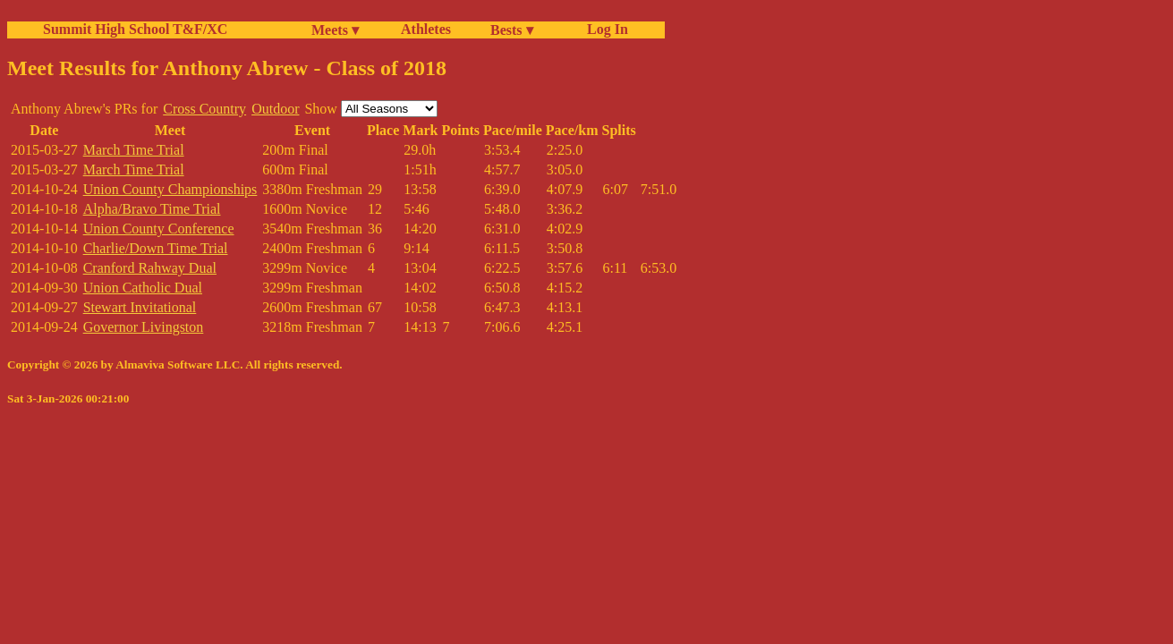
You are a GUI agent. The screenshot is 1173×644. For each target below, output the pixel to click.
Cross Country (204, 108)
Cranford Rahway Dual (150, 267)
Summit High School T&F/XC (135, 29)
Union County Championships (170, 189)
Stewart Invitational (140, 307)
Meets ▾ (335, 30)
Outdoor (275, 108)
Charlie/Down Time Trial (155, 248)
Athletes (426, 29)
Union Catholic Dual (142, 287)
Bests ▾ (511, 30)
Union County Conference (158, 228)
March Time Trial (133, 149)
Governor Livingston (143, 327)
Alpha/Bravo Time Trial (152, 208)
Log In (604, 29)
